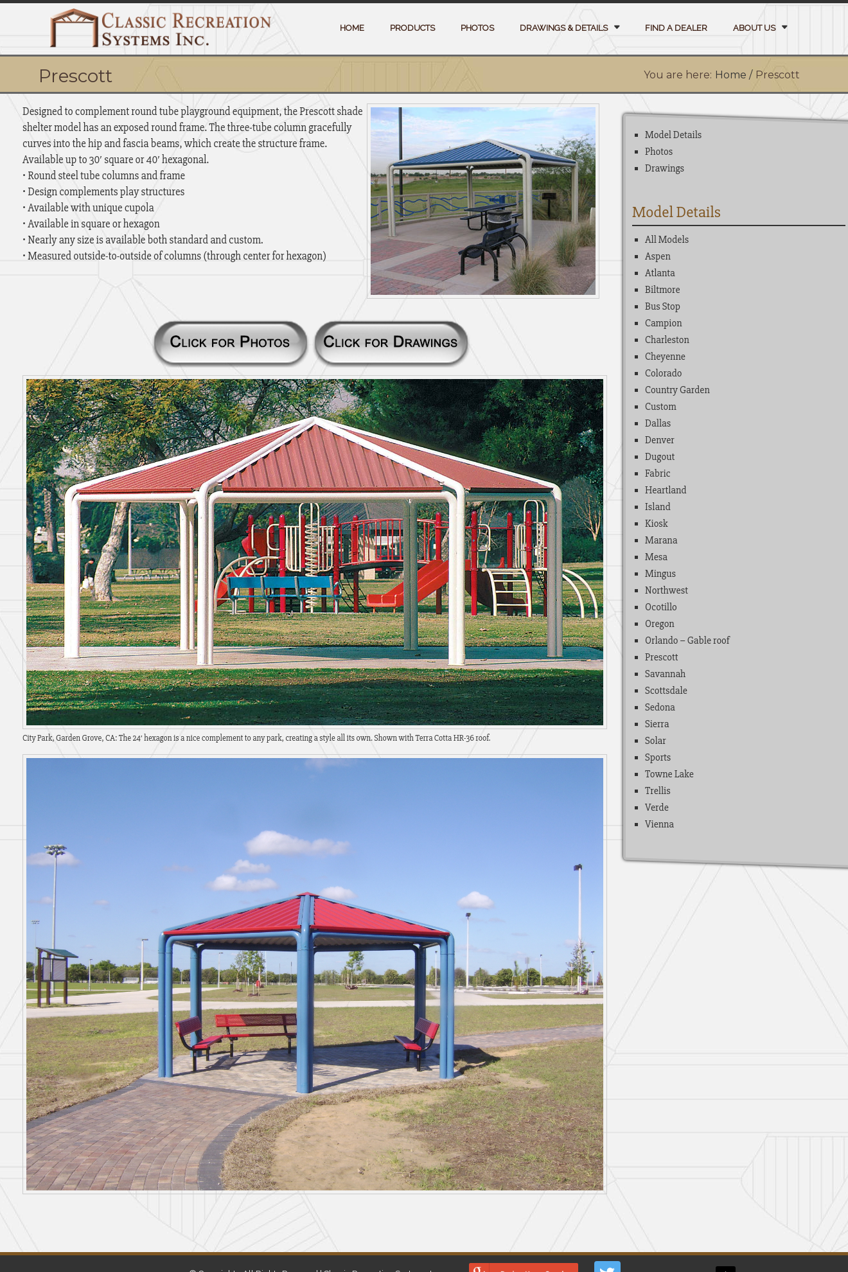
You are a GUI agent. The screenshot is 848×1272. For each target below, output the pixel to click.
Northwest (666, 590)
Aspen (658, 256)
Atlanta (660, 273)
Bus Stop (662, 306)
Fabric (658, 473)
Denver (660, 440)
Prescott (661, 657)
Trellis (658, 790)
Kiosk (656, 523)
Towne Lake (669, 774)
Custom (660, 406)
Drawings (664, 168)
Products (412, 28)
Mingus (660, 573)
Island (658, 506)
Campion (663, 323)
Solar (655, 740)
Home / (733, 75)
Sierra (657, 724)
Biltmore (662, 289)
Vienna (659, 824)
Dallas (658, 423)
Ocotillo (661, 607)
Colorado (663, 373)
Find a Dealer (676, 28)
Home (352, 28)
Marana (661, 540)
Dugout (660, 456)
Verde (657, 807)
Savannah (665, 673)
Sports (658, 757)
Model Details (673, 134)
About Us (754, 28)
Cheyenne (665, 356)
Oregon (660, 623)
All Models (667, 239)
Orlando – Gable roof (687, 640)
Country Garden (677, 390)
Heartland (666, 490)
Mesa (656, 557)
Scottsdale (666, 690)
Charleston (667, 339)
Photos (477, 28)
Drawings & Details (564, 28)
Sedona (660, 707)
